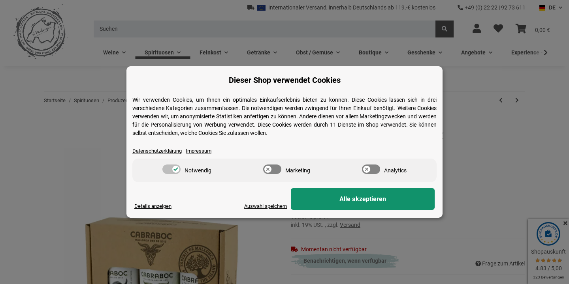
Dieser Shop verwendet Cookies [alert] (285, 79)
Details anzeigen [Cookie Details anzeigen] (154, 206)
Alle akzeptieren (395, 199)
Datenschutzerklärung (159, 151)
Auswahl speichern (328, 206)
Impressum (205, 151)
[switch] (171, 169)
